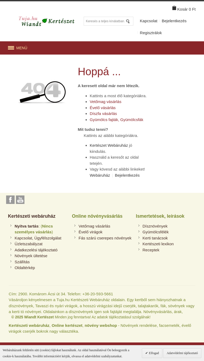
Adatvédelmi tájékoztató (182, 353)
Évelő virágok (91, 232)
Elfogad (153, 353)
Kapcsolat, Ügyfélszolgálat (38, 238)
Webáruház (100, 175)
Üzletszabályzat (28, 244)
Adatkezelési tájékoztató (36, 250)
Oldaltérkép (25, 267)
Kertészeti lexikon (158, 244)
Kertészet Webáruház (109, 145)
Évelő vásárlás (103, 107)
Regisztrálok (151, 32)
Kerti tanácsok (155, 238)
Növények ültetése (31, 255)
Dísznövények (155, 226)
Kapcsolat (149, 21)
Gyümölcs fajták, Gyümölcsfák (116, 119)
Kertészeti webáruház (32, 216)
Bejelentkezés (174, 21)
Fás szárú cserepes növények (105, 238)
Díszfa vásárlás (103, 113)
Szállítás (22, 262)
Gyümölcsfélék (156, 232)
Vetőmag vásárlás (105, 101)
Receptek (151, 250)
